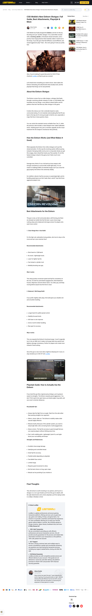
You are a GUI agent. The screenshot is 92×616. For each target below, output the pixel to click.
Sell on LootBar (48, 603)
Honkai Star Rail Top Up (8, 601)
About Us (26, 599)
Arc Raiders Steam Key (8, 608)
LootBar (34, 76)
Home (20, 2)
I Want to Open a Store (50, 601)
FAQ (25, 605)
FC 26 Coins (5, 603)
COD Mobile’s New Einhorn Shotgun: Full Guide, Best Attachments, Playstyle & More (41, 9)
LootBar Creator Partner (50, 605)
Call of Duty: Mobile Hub (17, 9)
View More (86, 16)
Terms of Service (27, 601)
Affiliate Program (48, 599)
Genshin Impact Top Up (8, 599)
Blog (36, 2)
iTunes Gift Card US (7, 605)
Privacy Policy (27, 603)
